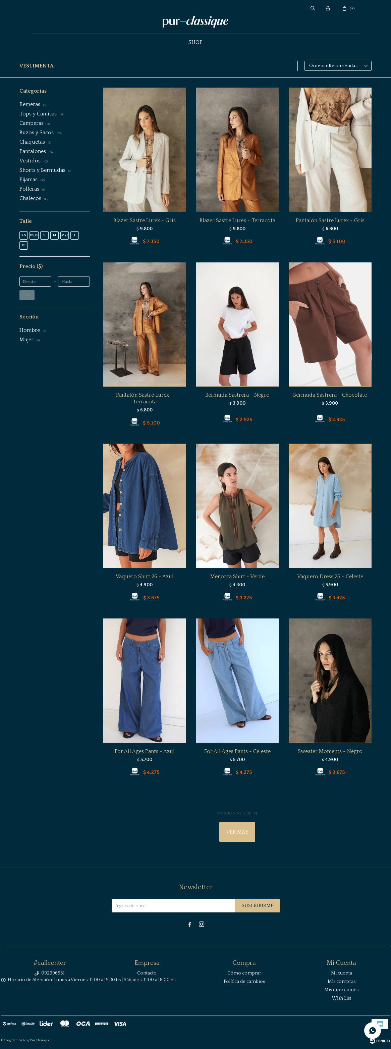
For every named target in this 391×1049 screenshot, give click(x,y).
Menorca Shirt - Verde (237, 576)
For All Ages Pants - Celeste (237, 751)
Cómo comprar (244, 973)
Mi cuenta (341, 973)
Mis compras (341, 981)
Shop (195, 42)
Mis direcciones (341, 990)
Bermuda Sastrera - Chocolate (330, 395)
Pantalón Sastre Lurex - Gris (330, 220)
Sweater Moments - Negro (330, 751)
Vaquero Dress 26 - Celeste (330, 576)
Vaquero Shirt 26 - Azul (145, 576)
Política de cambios (244, 981)
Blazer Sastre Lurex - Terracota (237, 220)
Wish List (341, 998)
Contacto (147, 973)
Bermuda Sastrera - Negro (237, 395)
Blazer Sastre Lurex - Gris (144, 220)
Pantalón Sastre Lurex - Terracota (144, 398)
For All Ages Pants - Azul (145, 751)
